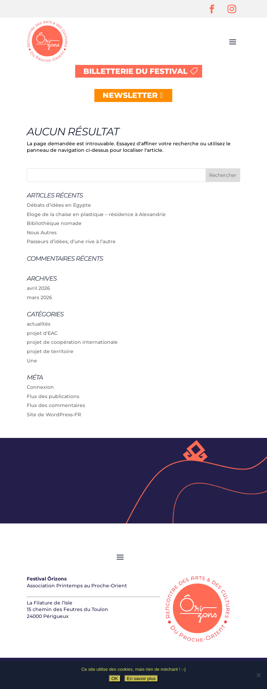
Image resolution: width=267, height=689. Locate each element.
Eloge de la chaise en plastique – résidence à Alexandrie (96, 214)
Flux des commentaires (56, 405)
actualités (38, 324)
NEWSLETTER (130, 95)
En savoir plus (141, 678)
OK (115, 678)
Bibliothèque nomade (54, 223)
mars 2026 (39, 297)
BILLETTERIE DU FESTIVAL (135, 71)
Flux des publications (53, 396)
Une (32, 361)
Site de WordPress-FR (54, 414)
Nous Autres (42, 232)
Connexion (40, 387)
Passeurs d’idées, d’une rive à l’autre (71, 241)
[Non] (258, 674)
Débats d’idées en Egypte (59, 205)
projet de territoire (50, 351)
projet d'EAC (42, 333)
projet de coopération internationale (72, 342)
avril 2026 (38, 288)
